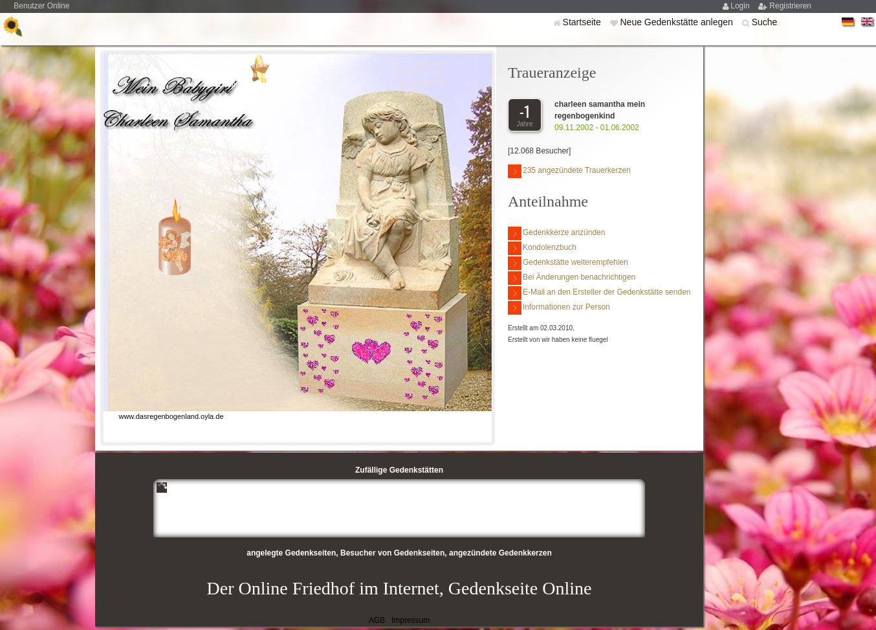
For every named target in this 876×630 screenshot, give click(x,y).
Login (741, 5)
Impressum (410, 620)
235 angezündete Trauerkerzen (569, 171)
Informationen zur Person (559, 308)
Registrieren (790, 5)
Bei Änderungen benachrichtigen (571, 278)
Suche (765, 22)
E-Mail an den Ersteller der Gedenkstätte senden (599, 293)
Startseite (583, 22)
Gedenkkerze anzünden (556, 233)
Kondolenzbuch (542, 248)
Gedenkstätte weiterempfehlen (568, 263)
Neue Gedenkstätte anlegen (677, 22)
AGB (377, 620)
